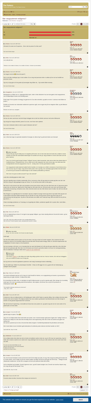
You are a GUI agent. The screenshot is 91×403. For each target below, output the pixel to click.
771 (73, 47)
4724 (74, 278)
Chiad (71, 132)
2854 (74, 299)
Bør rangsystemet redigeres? (14, 19)
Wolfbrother (72, 333)
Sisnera (71, 41)
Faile (71, 210)
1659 (74, 340)
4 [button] (85, 24)
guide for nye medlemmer (33, 249)
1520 (74, 61)
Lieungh (71, 310)
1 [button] (79, 24)
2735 (74, 216)
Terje (71, 271)
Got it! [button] (81, 399)
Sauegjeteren (19, 20)
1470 (74, 231)
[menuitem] (12, 12)
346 (73, 138)
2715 (74, 96)
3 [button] (83, 24)
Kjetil (71, 292)
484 (73, 316)
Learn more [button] (59, 399)
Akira (71, 55)
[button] (77, 24)
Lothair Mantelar (12, 20)
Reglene (15, 256)
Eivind (71, 225)
